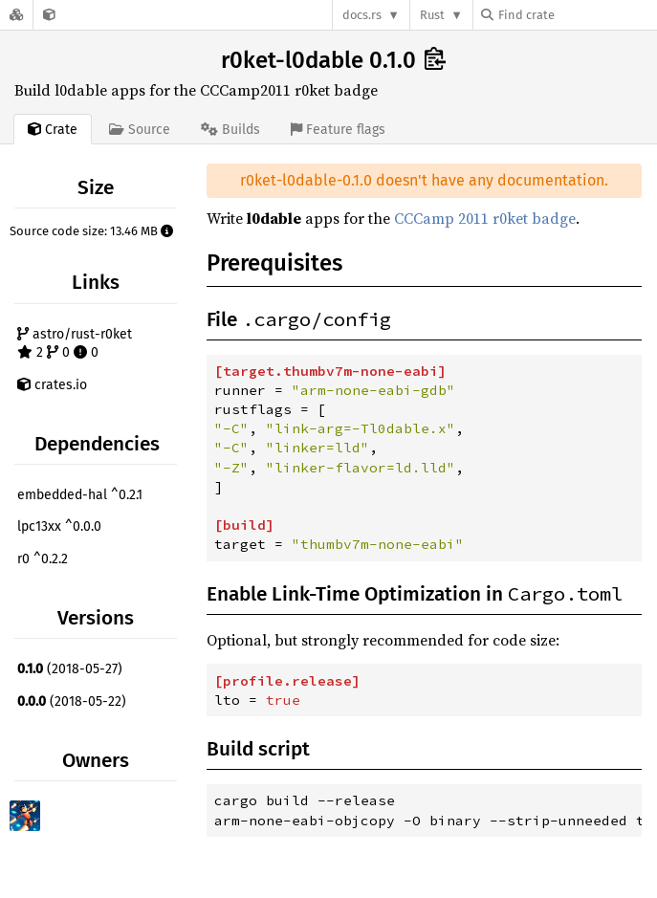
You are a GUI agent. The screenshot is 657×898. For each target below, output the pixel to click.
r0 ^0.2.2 (42, 559)
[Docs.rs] (16, 15)
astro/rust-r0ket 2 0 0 (74, 343)
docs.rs (362, 15)
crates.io (52, 385)
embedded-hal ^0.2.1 (79, 495)
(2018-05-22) (71, 701)
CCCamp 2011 (441, 218)
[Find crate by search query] (576, 15)
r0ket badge (534, 218)
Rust (432, 15)
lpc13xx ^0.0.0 (59, 526)
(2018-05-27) (69, 669)
